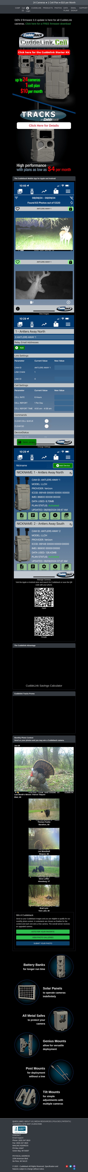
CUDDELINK (36, 8)
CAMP (17, 8)
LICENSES (16, 1124)
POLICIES (57, 1121)
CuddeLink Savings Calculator (44, 685)
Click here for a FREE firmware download (48, 23)
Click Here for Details (44, 125)
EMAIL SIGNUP (74, 9)
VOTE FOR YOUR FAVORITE (43, 932)
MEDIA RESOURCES (42, 1121)
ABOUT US (28, 1121)
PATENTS (66, 1121)
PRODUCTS (48, 8)
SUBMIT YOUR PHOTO (43, 943)
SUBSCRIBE (37, 1124)
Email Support (17, 1138)
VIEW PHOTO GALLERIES (43, 937)
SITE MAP (26, 1124)
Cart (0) (23, 9)
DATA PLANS (66, 9)
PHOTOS (58, 8)
